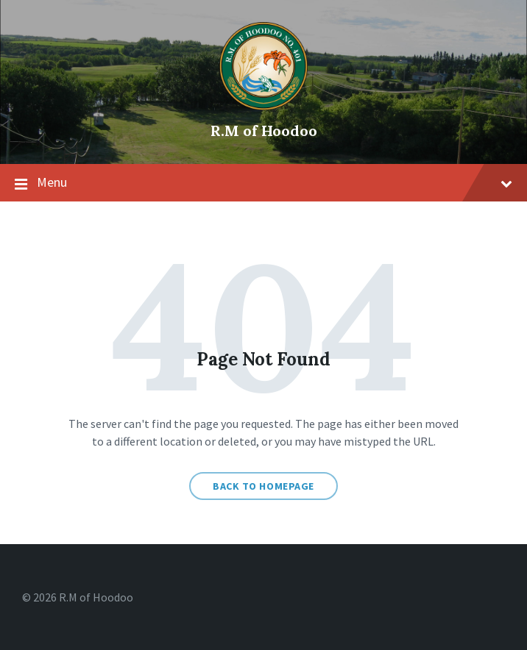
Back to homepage (263, 486)
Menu (263, 183)
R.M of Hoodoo (264, 130)
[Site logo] (263, 106)
